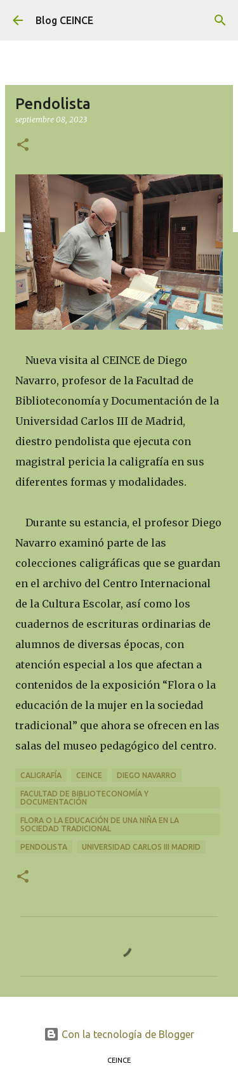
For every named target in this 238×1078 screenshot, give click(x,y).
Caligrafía (41, 775)
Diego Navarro (146, 775)
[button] (22, 145)
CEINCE (89, 775)
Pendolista (43, 847)
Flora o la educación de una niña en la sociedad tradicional (99, 824)
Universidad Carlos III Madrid (141, 847)
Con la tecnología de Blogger (119, 1034)
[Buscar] (220, 20)
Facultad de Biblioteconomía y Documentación (84, 797)
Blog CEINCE (64, 20)
